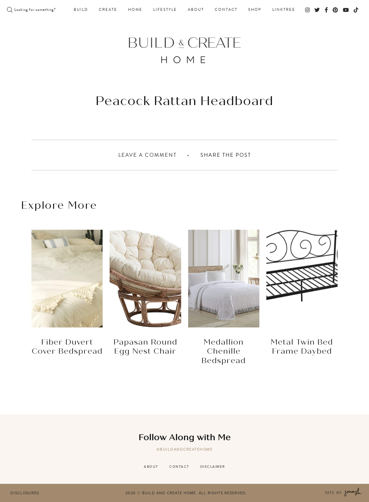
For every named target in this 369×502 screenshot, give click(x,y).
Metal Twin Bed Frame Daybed (302, 347)
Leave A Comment (147, 155)
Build (81, 10)
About (196, 10)
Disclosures (24, 493)
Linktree (283, 10)
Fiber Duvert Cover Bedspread (67, 347)
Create (108, 10)
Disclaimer (212, 466)
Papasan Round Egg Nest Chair (145, 347)
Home (135, 10)
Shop (254, 10)
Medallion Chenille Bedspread (223, 352)
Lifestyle (165, 10)
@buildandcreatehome (184, 449)
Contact (226, 10)
